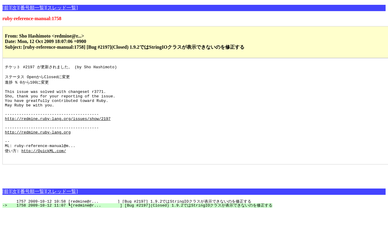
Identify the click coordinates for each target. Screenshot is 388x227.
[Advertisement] (72, 189)
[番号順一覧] (32, 7)
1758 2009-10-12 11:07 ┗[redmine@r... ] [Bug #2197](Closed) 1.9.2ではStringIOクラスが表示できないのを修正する (140, 221)
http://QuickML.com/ (43, 165)
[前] (6, 7)
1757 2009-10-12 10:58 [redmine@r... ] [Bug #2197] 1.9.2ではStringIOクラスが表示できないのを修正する (130, 217)
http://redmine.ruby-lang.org (37, 143)
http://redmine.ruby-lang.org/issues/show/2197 (57, 127)
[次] (15, 7)
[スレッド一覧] (62, 7)
